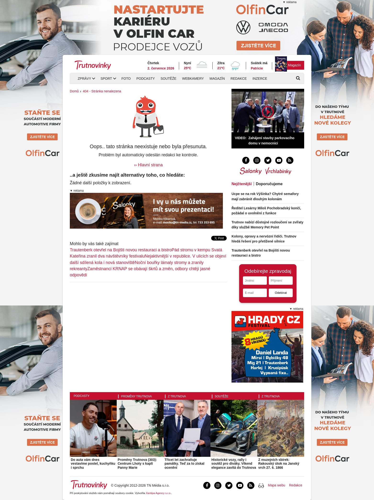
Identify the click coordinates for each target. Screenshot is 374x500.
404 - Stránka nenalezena (102, 91)
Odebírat (281, 293)
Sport (106, 78)
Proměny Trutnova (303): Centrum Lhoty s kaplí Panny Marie (137, 464)
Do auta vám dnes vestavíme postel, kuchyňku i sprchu (93, 464)
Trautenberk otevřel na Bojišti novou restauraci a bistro (121, 249)
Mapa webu (276, 485)
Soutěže (168, 78)
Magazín (294, 65)
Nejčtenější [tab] (241, 184)
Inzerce (260, 78)
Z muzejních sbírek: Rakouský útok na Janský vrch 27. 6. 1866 (278, 464)
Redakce (239, 78)
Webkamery (193, 78)
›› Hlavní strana (148, 165)
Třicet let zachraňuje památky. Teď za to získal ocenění (184, 464)
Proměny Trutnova (136, 396)
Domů (74, 91)
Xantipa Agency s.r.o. (158, 493)
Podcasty (145, 78)
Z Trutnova (177, 396)
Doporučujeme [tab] (269, 184)
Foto (126, 78)
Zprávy (84, 78)
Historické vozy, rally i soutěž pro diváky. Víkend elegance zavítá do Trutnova (233, 464)
